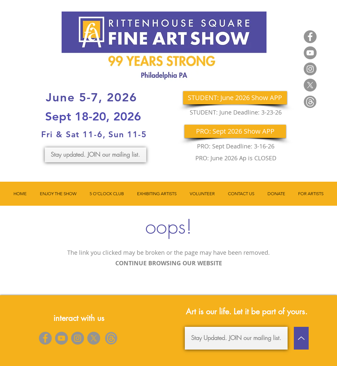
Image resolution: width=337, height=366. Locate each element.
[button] (58, 193)
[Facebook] (310, 36)
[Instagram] (310, 69)
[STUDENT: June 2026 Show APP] (235, 97)
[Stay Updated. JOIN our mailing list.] (236, 338)
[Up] (301, 338)
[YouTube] (310, 52)
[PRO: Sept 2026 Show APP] (235, 131)
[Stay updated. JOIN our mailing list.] (95, 154)
